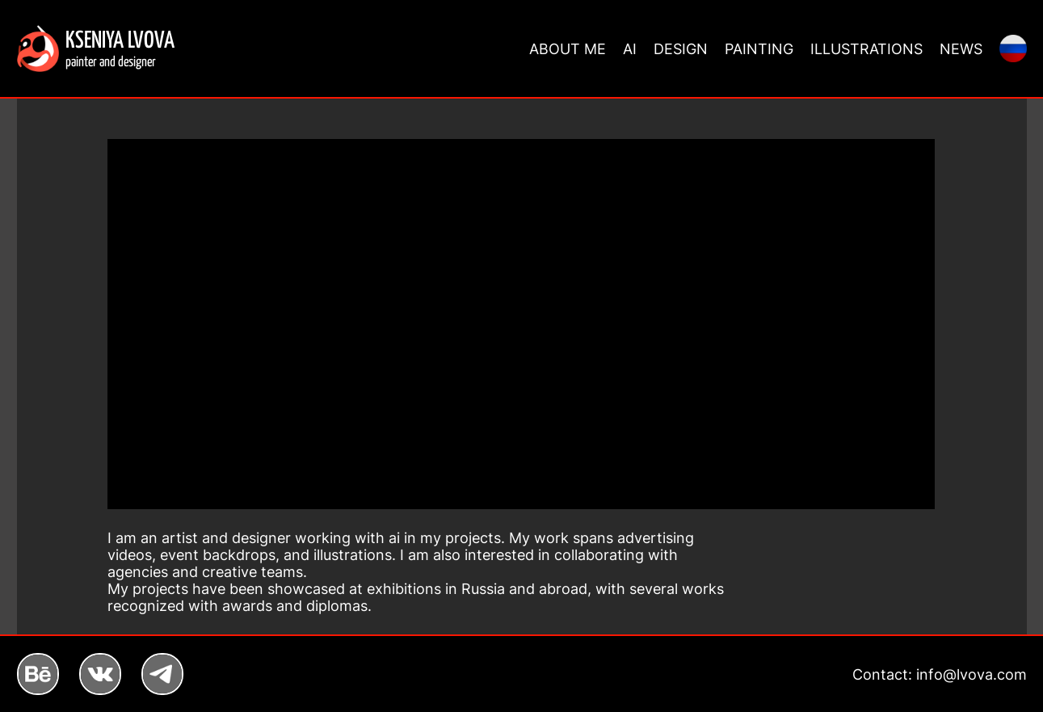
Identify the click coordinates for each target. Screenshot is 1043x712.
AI (630, 48)
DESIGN (681, 48)
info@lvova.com (971, 674)
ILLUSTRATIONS (866, 48)
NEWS (961, 48)
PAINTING (759, 48)
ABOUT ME (567, 48)
